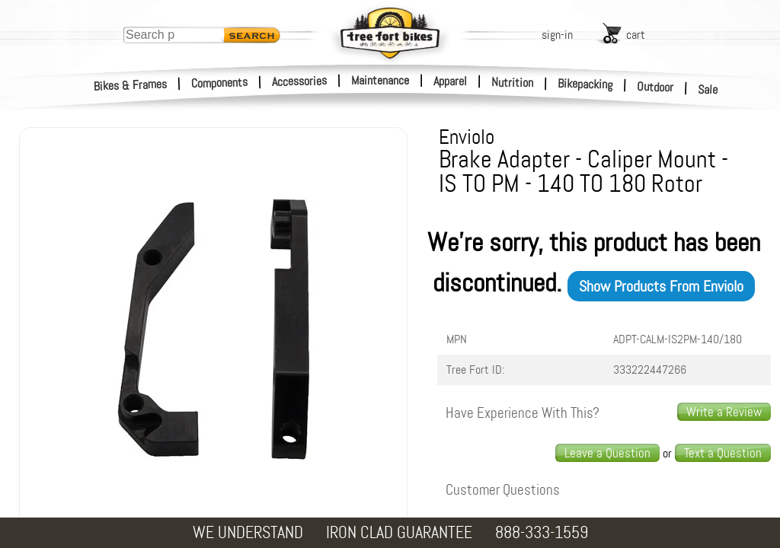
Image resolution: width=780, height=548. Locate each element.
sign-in (557, 35)
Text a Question (723, 452)
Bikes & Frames (131, 85)
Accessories (299, 81)
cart (635, 35)
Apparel (450, 81)
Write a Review (724, 411)
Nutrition (512, 82)
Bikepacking (585, 84)
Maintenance (380, 80)
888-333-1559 (541, 532)
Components (219, 82)
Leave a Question (607, 452)
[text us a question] (723, 453)
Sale (708, 89)
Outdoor (655, 86)
